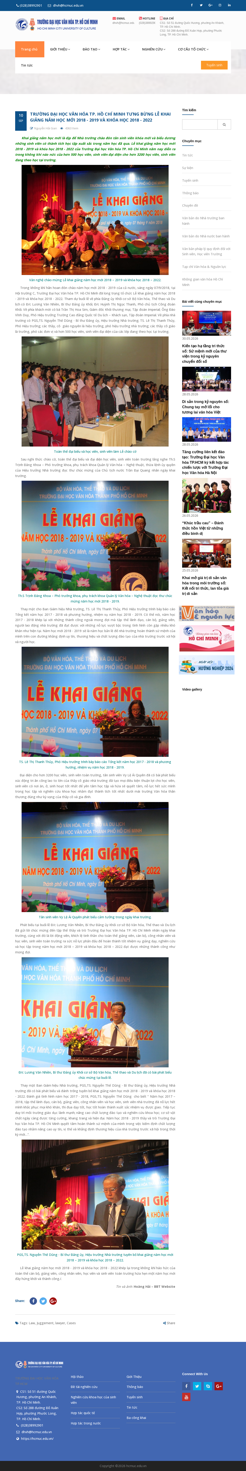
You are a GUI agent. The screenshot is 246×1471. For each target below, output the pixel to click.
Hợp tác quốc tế (83, 1413)
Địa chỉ (167, 18)
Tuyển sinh (214, 65)
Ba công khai (136, 1417)
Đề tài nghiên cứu (84, 1387)
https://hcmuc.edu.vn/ (37, 1438)
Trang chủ (29, 49)
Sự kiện (187, 168)
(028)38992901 (29, 5)
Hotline (147, 18)
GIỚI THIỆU (60, 49)
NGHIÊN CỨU (153, 49)
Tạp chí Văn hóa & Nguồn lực (204, 266)
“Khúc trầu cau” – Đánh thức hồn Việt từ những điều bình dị (203, 528)
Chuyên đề (190, 205)
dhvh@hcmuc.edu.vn (65, 5)
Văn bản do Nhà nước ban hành (206, 236)
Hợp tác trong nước (86, 1423)
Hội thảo (77, 1376)
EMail (119, 18)
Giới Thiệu (134, 1376)
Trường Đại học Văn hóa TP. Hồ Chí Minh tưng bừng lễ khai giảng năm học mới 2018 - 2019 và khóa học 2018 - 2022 (100, 117)
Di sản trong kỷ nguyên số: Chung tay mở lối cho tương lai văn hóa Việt (205, 407)
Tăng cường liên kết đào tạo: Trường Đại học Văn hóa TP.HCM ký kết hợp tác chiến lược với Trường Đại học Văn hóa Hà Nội (205, 462)
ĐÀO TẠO (91, 49)
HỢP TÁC (121, 49)
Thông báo (190, 193)
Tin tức (27, 65)
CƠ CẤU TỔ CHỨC (193, 49)
